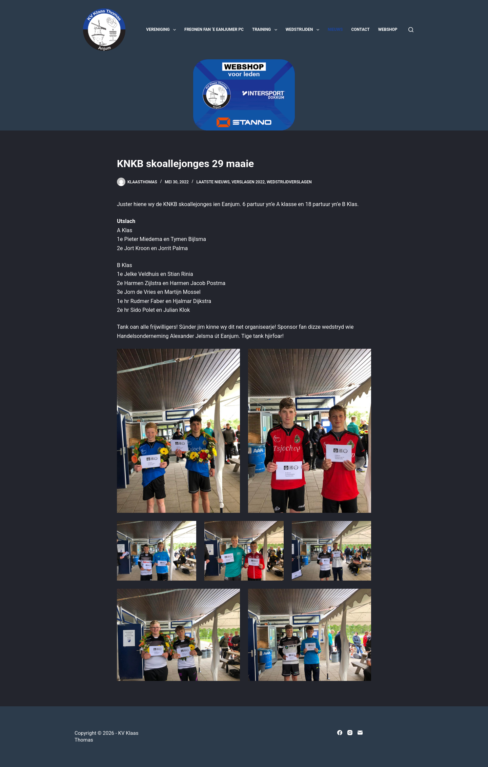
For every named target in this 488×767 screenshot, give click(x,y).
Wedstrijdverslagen (289, 182)
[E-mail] (360, 732)
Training (266, 30)
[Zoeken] (410, 29)
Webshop (388, 29)
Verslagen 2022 (248, 182)
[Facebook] (339, 732)
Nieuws (335, 29)
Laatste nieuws (212, 182)
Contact (360, 29)
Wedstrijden (304, 30)
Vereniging (162, 30)
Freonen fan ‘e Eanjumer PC (214, 29)
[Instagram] (349, 732)
